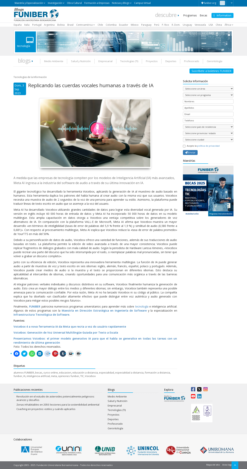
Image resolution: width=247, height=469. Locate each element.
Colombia (111, 24)
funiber (18, 376)
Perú (156, 24)
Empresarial (105, 61)
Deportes (170, 61)
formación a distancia (157, 372)
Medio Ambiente (53, 61)
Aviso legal (227, 464)
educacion (65, 372)
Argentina (49, 24)
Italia (27, 24)
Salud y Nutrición (81, 61)
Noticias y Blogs (120, 3)
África (228, 24)
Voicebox (90, 376)
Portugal (36, 24)
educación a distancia (85, 372)
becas (38, 372)
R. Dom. (176, 24)
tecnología (142, 306)
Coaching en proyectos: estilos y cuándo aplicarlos (45, 409)
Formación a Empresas (96, 3)
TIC (82, 376)
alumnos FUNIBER (24, 372)
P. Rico (165, 24)
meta (54, 376)
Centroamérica (84, 24)
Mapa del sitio (213, 464)
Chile (100, 24)
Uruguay (187, 24)
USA (211, 24)
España (18, 24)
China (219, 24)
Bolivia (61, 24)
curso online (50, 372)
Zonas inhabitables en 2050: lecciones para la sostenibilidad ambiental (57, 404)
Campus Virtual (142, 3)
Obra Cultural (74, 3)
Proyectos (152, 61)
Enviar (190, 152)
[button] (229, 3)
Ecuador (123, 24)
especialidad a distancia (129, 372)
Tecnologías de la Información (30, 77)
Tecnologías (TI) (129, 61)
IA (24, 376)
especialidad (106, 372)
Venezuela (200, 24)
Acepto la (201, 145)
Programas (190, 15)
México (135, 24)
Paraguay (146, 24)
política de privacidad (208, 145)
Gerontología (214, 61)
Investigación (55, 3)
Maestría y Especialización (29, 3)
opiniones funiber (68, 376)
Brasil (70, 24)
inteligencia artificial (38, 376)
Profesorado (191, 61)
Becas (203, 15)
